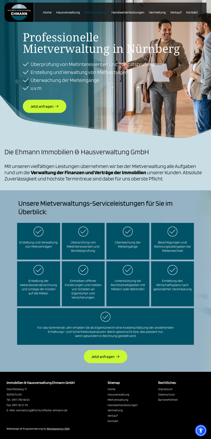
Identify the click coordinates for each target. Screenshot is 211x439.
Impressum (165, 389)
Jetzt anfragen (42, 106)
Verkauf (176, 12)
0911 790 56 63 (21, 399)
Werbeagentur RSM (58, 428)
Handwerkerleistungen (128, 12)
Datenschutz (166, 394)
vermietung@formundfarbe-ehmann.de (41, 410)
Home (47, 12)
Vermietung (157, 12)
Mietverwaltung (95, 12)
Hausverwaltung (68, 12)
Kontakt (192, 12)
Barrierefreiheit (168, 399)
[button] (201, 430)
